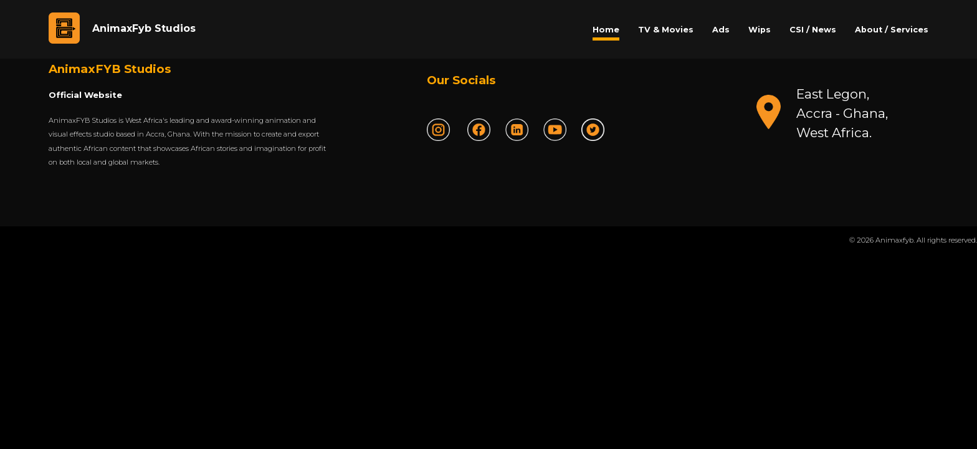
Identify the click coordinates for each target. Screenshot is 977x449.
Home (606, 29)
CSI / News (812, 29)
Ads (721, 29)
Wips (759, 29)
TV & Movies (665, 29)
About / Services (891, 29)
